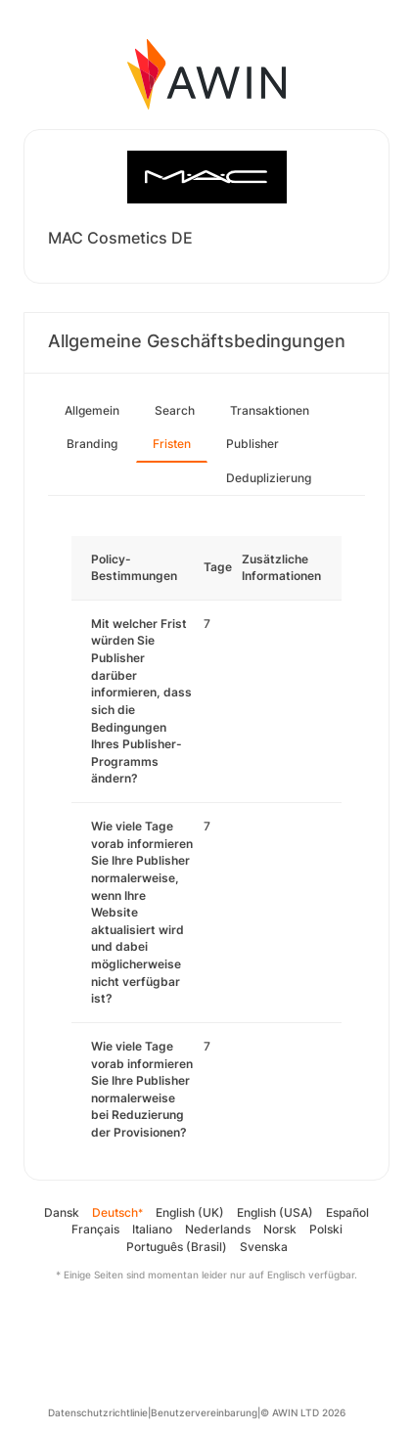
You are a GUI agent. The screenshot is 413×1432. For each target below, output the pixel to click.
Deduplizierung (268, 477)
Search (175, 410)
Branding (92, 443)
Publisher (252, 443)
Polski (326, 1229)
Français (95, 1229)
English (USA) (275, 1212)
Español (347, 1212)
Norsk (280, 1229)
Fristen (172, 443)
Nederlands (218, 1229)
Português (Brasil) (176, 1246)
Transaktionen (269, 410)
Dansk (61, 1212)
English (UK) (190, 1212)
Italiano (152, 1229)
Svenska (264, 1246)
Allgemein (92, 410)
